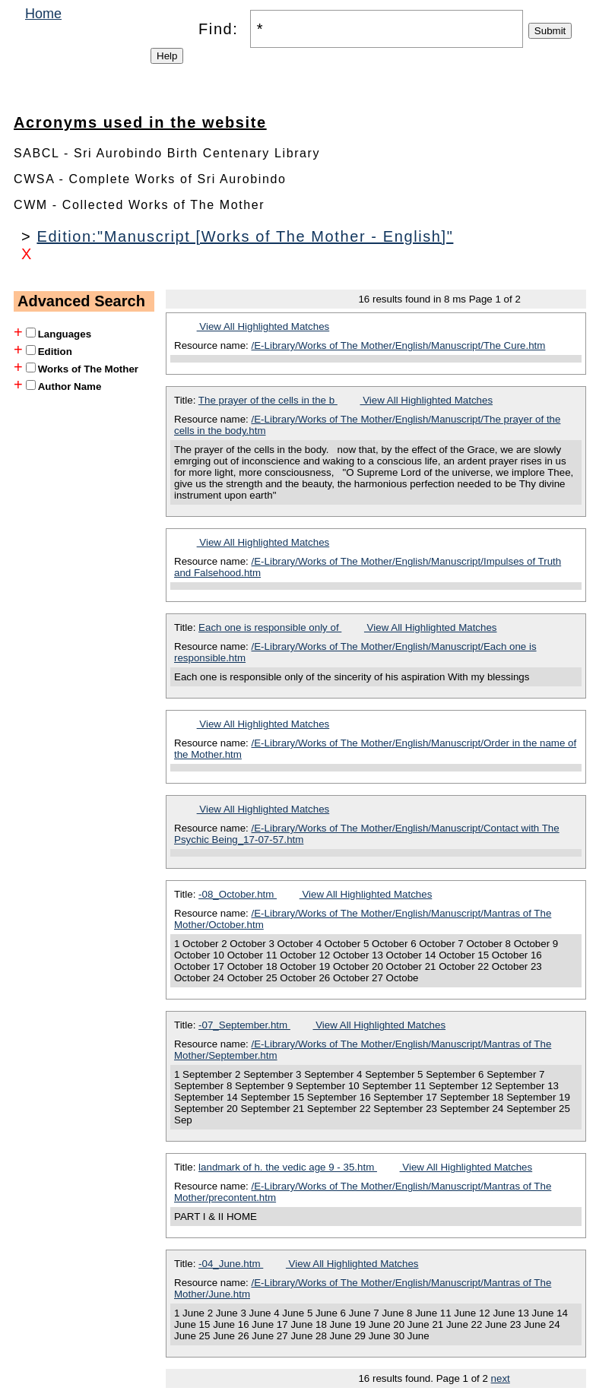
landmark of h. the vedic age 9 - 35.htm (287, 1167)
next (500, 1378)
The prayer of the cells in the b (268, 400)
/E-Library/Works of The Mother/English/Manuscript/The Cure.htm (399, 345)
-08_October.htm (237, 894)
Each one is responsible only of (269, 627)
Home (43, 13)
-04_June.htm (230, 1263)
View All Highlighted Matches (263, 326)
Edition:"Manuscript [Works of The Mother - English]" (244, 236)
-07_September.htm (244, 1025)
